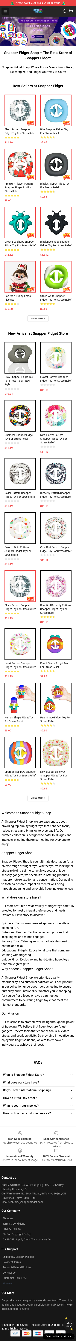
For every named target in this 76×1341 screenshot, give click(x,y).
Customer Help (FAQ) (15, 1277)
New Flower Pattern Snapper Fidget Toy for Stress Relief (53, 438)
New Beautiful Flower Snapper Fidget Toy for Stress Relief (53, 775)
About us (8, 1218)
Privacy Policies (12, 1228)
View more (38, 318)
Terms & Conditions (14, 1223)
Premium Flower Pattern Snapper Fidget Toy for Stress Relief (18, 187)
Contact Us (9, 1272)
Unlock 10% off (69, 1324)
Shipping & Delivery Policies (18, 1256)
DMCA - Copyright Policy (17, 1234)
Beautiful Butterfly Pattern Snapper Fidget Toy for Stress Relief (55, 609)
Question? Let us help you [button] (59, 1336)
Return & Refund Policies (17, 1267)
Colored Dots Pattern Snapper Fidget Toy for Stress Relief (17, 551)
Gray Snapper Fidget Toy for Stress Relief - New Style (18, 380)
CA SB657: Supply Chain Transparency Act (27, 1239)
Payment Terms (12, 1262)
